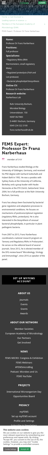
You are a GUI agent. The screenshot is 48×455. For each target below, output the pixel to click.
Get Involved (15, 17)
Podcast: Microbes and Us (24, 371)
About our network (24, 322)
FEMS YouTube (24, 376)
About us (24, 293)
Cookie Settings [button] (10, 449)
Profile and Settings (24, 421)
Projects (24, 385)
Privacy (24, 405)
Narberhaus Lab (13, 97)
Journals (24, 299)
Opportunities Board (24, 396)
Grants (24, 309)
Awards (24, 313)
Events (24, 304)
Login (42, 3)
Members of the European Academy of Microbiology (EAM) (18, 26)
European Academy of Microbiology (24, 333)
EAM (20, 159)
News (24, 351)
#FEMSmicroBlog (24, 367)
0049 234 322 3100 (19, 125)
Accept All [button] (25, 449)
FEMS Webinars (24, 362)
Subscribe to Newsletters (24, 425)
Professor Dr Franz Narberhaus (20, 89)
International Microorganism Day (24, 391)
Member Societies (24, 329)
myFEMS (24, 411)
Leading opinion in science (13, 20)
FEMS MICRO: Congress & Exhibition (24, 358)
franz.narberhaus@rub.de (21, 130)
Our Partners (24, 338)
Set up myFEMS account (24, 280)
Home (4, 17)
